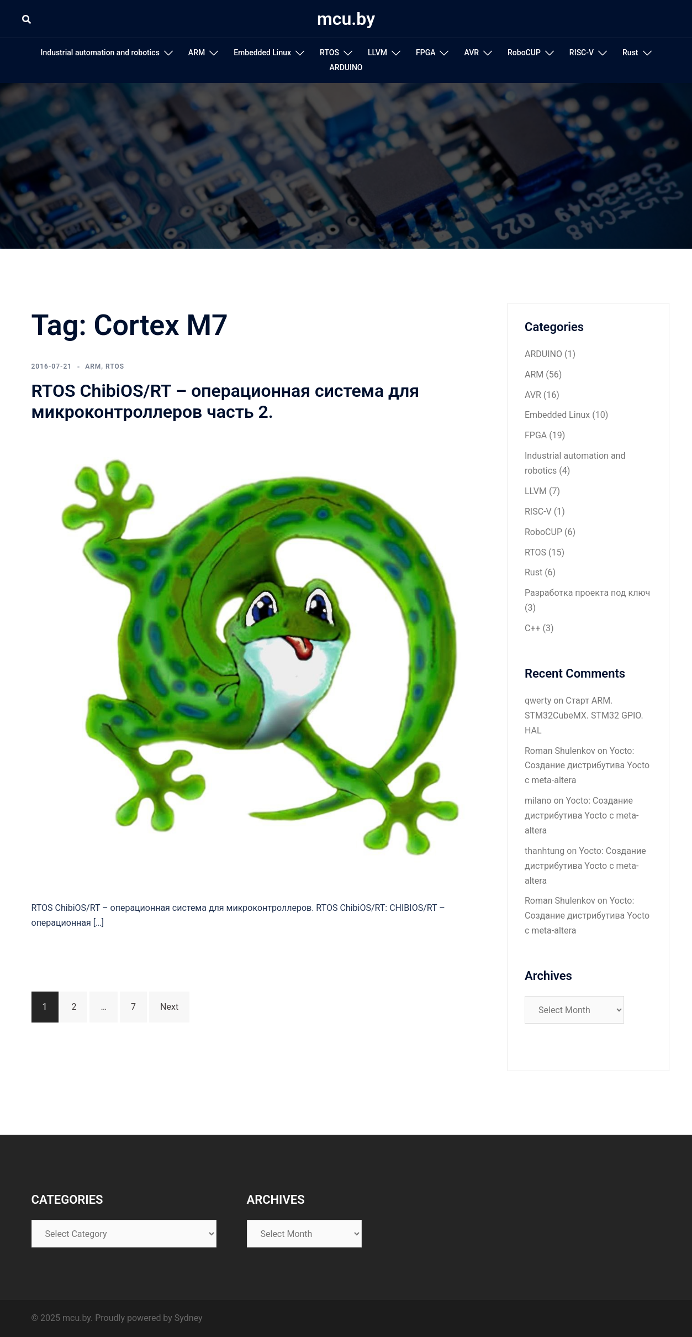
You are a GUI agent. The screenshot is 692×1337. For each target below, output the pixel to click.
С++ (533, 628)
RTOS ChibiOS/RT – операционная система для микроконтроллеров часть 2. (225, 401)
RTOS (329, 52)
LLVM (377, 52)
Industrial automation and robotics (99, 52)
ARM (196, 52)
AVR (471, 52)
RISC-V (581, 52)
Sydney (189, 1318)
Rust (630, 52)
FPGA (425, 52)
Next (169, 1007)
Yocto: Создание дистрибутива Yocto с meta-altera (587, 766)
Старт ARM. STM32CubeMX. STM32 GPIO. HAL (584, 715)
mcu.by (346, 18)
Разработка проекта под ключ (587, 593)
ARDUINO (346, 67)
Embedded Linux (262, 52)
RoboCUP (524, 52)
